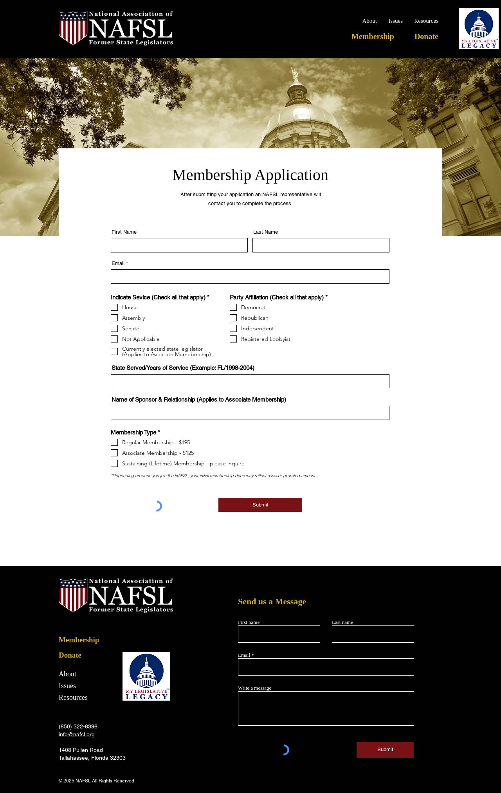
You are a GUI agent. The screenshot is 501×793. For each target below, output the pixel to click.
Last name (342, 622)
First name (249, 622)
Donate (70, 655)
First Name (124, 231)
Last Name (265, 231)
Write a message (254, 687)
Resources (73, 697)
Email (118, 263)
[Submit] (260, 505)
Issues (67, 686)
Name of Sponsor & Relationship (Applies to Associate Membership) (199, 399)
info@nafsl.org (77, 734)
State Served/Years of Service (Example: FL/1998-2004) (183, 368)
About (67, 674)
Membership (79, 640)
